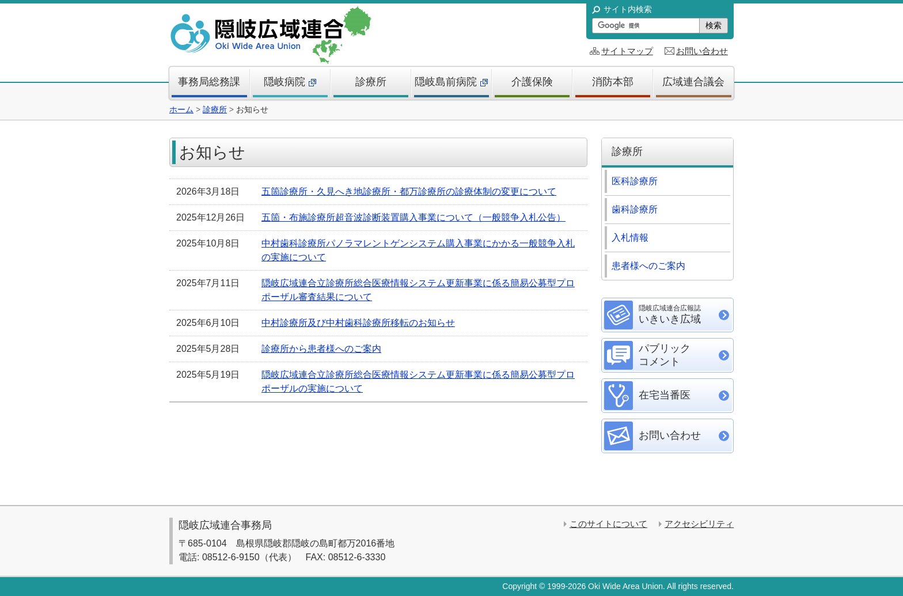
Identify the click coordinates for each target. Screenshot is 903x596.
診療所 (215, 109)
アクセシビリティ (699, 524)
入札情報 (630, 237)
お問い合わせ (702, 51)
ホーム (181, 109)
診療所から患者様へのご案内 (321, 349)
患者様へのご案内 (648, 266)
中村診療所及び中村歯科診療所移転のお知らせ (358, 323)
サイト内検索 (628, 9)
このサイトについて (608, 524)
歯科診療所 (635, 209)
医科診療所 (635, 181)
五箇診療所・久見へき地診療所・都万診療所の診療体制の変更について (408, 191)
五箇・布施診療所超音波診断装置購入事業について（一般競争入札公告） (413, 217)
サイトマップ (627, 51)
